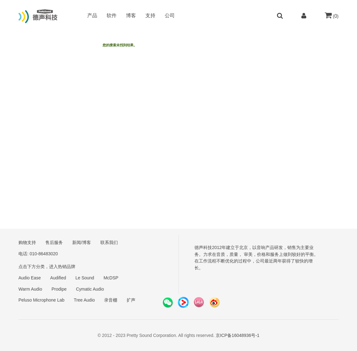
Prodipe (59, 289)
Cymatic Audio (90, 289)
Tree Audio (84, 300)
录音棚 (110, 300)
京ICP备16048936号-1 (237, 335)
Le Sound (84, 277)
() (332, 16)
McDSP (110, 277)
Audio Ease (29, 277)
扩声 (131, 300)
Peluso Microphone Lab (41, 300)
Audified (58, 277)
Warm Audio (30, 289)
